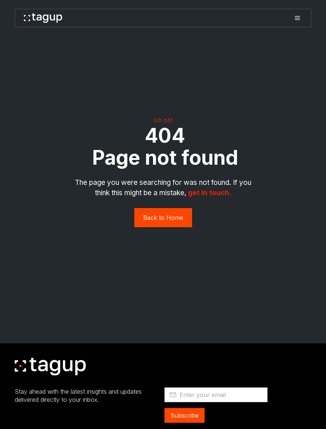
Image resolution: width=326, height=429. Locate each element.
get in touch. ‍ (209, 193)
